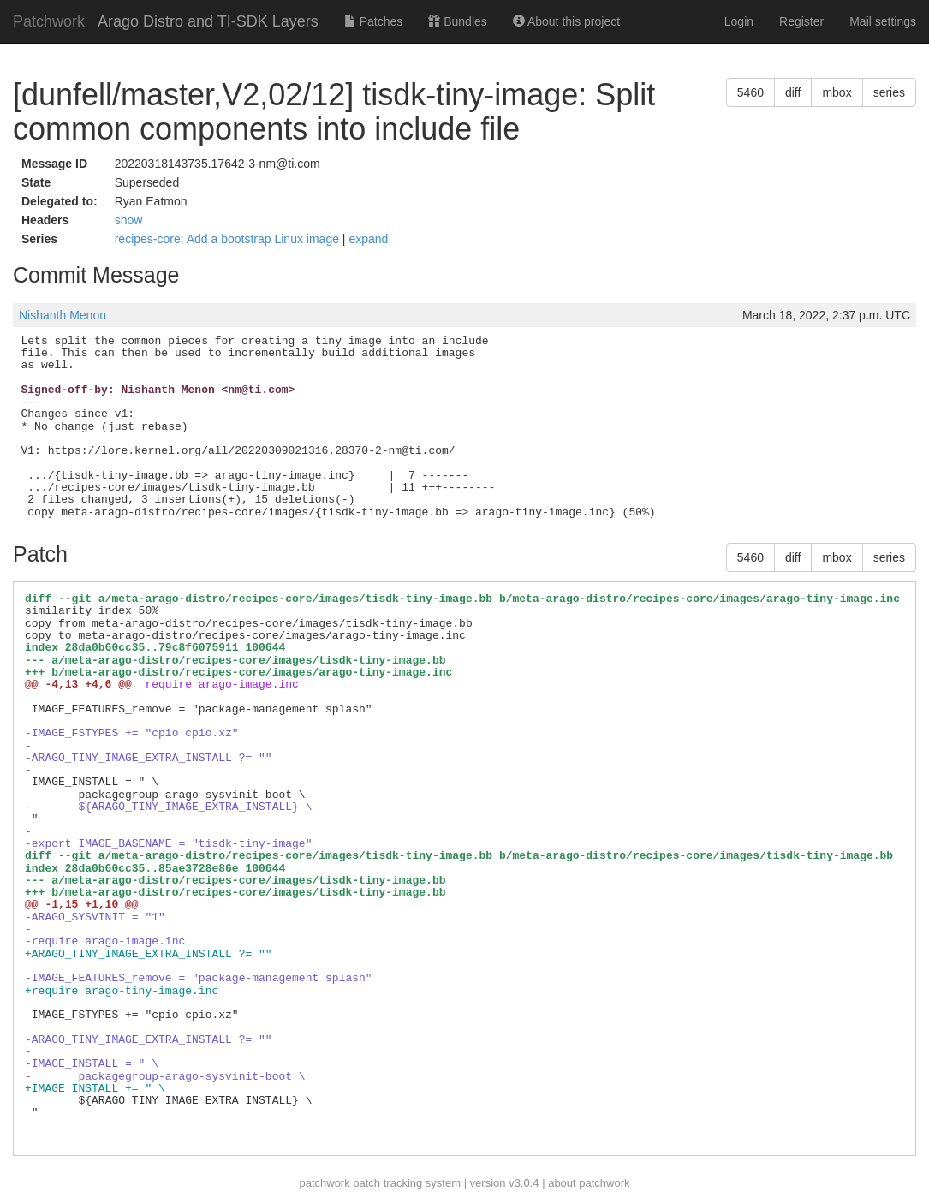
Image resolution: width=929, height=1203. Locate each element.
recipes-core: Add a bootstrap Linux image (228, 239)
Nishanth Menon (62, 315)
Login (738, 21)
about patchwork (588, 1182)
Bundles (457, 21)
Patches (373, 21)
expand (368, 239)
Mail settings (882, 21)
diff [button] (793, 92)
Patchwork (49, 21)
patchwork (324, 1182)
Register (801, 21)
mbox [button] (836, 92)
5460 (750, 92)
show (129, 220)
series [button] (889, 92)
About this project (566, 21)
